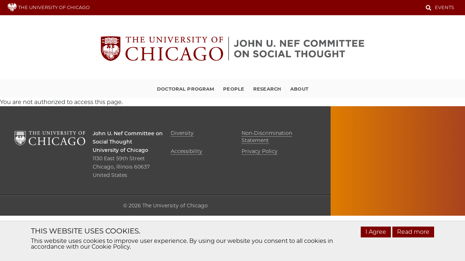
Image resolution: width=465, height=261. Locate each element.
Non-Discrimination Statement (267, 137)
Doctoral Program (185, 89)
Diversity (182, 133)
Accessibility (186, 151)
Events (444, 7)
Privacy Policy (260, 151)
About (299, 89)
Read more (413, 231)
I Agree (375, 231)
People (233, 89)
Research (267, 89)
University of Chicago (120, 150)
